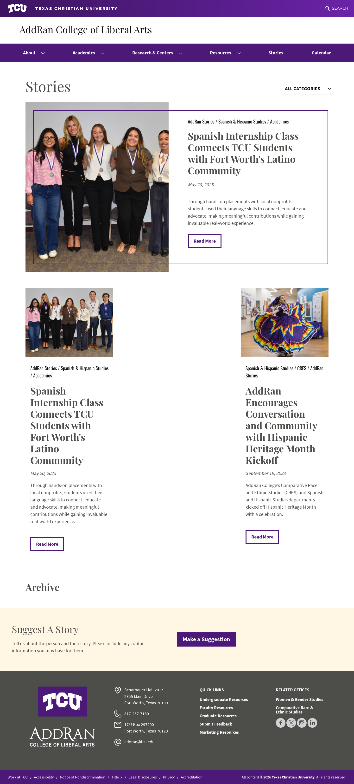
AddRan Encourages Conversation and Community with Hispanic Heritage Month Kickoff (281, 425)
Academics (84, 53)
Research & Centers (152, 53)
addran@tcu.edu (139, 742)
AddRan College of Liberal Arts (85, 29)
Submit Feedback (216, 724)
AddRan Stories (201, 121)
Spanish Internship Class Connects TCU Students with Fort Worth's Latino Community (243, 153)
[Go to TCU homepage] (63, 8)
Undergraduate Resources (224, 699)
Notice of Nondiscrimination (82, 777)
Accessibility (44, 777)
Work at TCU (18, 777)
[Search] (337, 8)
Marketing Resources (219, 732)
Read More (205, 241)
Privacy (169, 777)
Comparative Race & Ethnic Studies (294, 710)
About (29, 53)
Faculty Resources (216, 707)
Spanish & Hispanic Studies (242, 121)
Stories (275, 53)
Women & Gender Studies (299, 699)
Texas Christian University (293, 777)
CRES (301, 368)
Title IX (117, 777)
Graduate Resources (218, 716)
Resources (220, 53)
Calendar (321, 53)
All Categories (302, 88)
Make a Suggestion (206, 639)
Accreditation (191, 777)
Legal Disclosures (143, 777)
